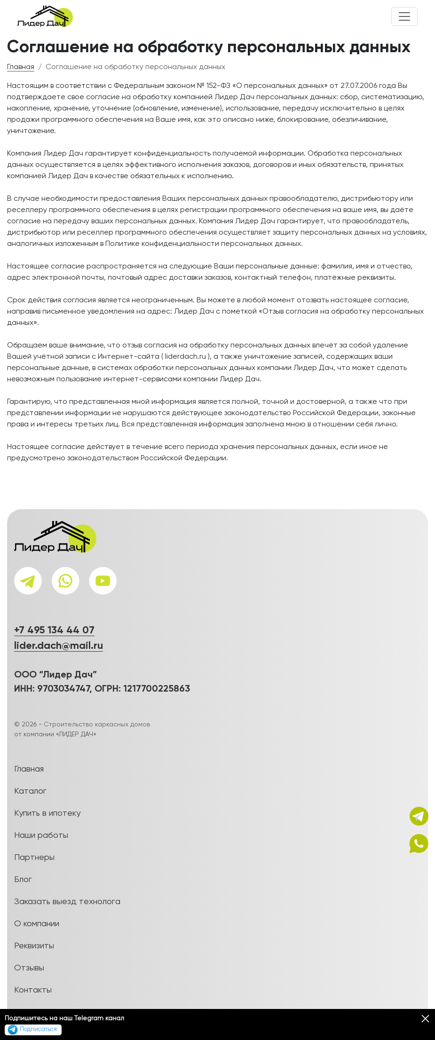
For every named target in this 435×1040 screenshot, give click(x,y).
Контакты (33, 990)
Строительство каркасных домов (97, 724)
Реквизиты (34, 946)
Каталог (30, 791)
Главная (20, 67)
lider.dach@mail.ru (58, 646)
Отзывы (29, 968)
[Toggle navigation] (404, 16)
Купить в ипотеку (47, 813)
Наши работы (41, 835)
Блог (23, 879)
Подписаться (32, 1029)
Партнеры (34, 857)
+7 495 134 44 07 (54, 630)
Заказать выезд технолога (67, 902)
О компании (36, 924)
